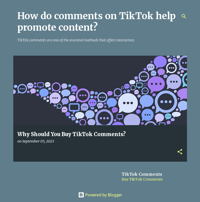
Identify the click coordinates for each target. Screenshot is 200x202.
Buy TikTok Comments (142, 179)
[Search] (184, 16)
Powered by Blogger (100, 195)
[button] (180, 152)
